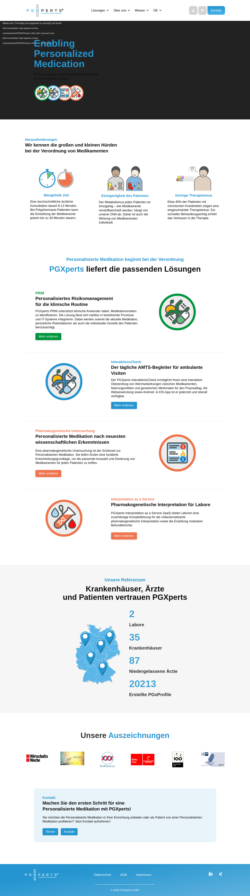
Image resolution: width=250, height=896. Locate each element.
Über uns (122, 10)
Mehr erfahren (48, 336)
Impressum (143, 875)
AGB (123, 875)
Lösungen (100, 10)
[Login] (193, 10)
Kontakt (216, 10)
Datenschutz (102, 875)
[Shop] (202, 10)
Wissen (142, 10)
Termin (50, 831)
